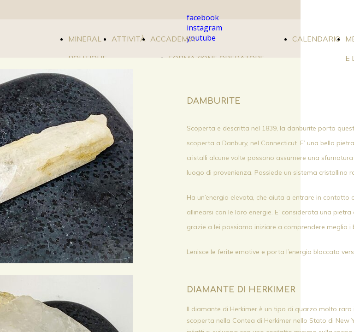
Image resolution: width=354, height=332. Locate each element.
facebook (203, 17)
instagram (204, 28)
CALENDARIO (316, 38)
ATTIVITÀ (129, 38)
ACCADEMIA (172, 38)
